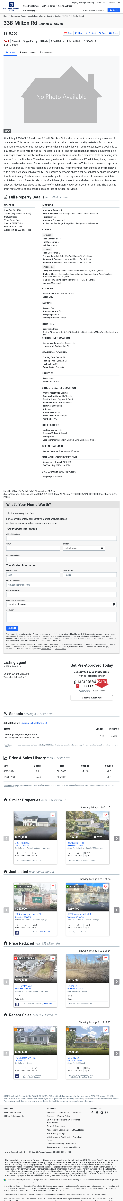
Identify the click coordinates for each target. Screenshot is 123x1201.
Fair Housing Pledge (56, 1133)
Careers (111, 3)
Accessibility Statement (57, 1130)
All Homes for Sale (12, 1112)
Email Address (13, 580)
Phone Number (13, 590)
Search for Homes (31, 6)
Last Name (68, 571)
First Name (11, 571)
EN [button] (119, 2)
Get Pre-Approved (91, 697)
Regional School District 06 (34, 723)
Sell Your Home (49, 6)
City (8, 544)
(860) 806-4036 (45, 932)
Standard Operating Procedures (61, 1143)
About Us (101, 3)
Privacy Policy (63, 1116)
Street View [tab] (46, 52)
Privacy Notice (60, 649)
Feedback (51, 1112)
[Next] (116, 838)
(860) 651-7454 (47, 1003)
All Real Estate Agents (14, 1116)
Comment (10, 610)
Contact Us (64, 1112)
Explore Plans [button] (40, 1182)
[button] (114, 10)
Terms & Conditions (56, 1126)
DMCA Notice (78, 1130)
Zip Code (13, 555)
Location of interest (15, 600)
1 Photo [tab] (10, 52)
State (66, 544)
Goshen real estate (29, 1101)
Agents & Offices (66, 6)
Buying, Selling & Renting (83, 3)
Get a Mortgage (30, 11)
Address (13, 534)
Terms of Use (46, 649)
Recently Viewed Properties (93, 10)
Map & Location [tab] (28, 52)
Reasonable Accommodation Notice (63, 1147)
